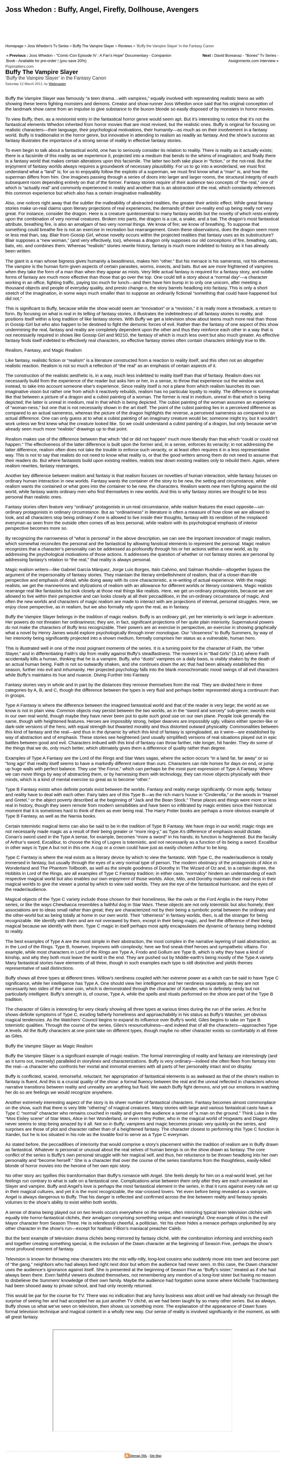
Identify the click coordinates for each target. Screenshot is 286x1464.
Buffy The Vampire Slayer (93, 46)
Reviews (125, 46)
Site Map (155, 1455)
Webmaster (57, 84)
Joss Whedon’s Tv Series (47, 46)
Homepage (14, 46)
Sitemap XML (136, 1455)
